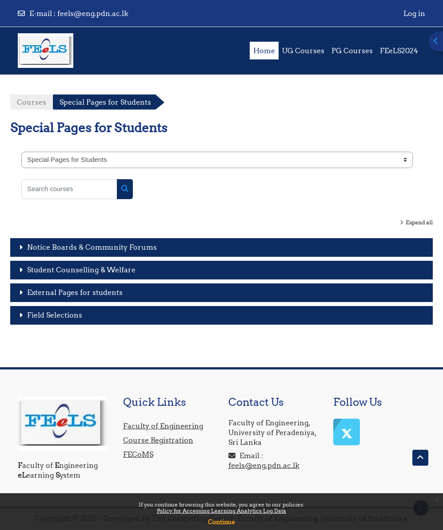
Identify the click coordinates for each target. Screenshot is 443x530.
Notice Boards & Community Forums (92, 247)
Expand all (419, 222)
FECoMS (138, 454)
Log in (414, 13)
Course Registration (158, 440)
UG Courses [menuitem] (303, 50)
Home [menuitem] (264, 50)
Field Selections (54, 314)
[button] (420, 457)
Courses (31, 102)
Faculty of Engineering (163, 425)
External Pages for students (75, 292)
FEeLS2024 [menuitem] (399, 50)
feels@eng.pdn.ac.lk (92, 13)
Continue (221, 522)
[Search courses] (69, 189)
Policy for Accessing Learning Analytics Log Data (221, 510)
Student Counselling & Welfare (81, 269)
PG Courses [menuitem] (352, 50)
